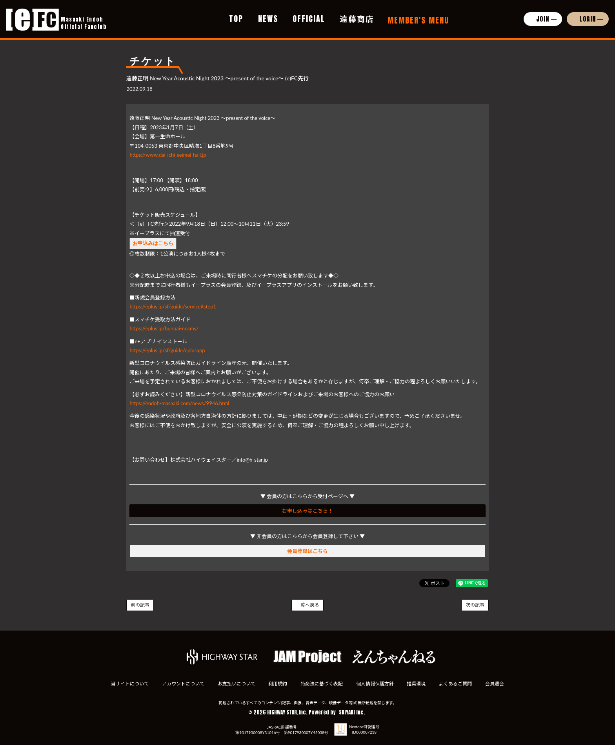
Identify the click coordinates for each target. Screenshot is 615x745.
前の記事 (140, 605)
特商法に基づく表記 (321, 684)
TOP (236, 19)
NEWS (268, 19)
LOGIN (587, 19)
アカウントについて (181, 684)
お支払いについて (235, 684)
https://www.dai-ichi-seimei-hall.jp (167, 155)
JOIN (542, 19)
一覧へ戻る (307, 605)
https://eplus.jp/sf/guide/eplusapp (167, 350)
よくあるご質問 (457, 684)
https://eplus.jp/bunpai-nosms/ (163, 328)
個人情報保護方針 (375, 684)
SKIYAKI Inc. (352, 712)
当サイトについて (127, 684)
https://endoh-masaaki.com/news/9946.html (179, 403)
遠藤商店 (357, 18)
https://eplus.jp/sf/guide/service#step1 (172, 306)
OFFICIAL (309, 19)
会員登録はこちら (307, 551)
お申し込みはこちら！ (307, 511)
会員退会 (497, 684)
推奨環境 (417, 684)
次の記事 (475, 605)
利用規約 (277, 684)
